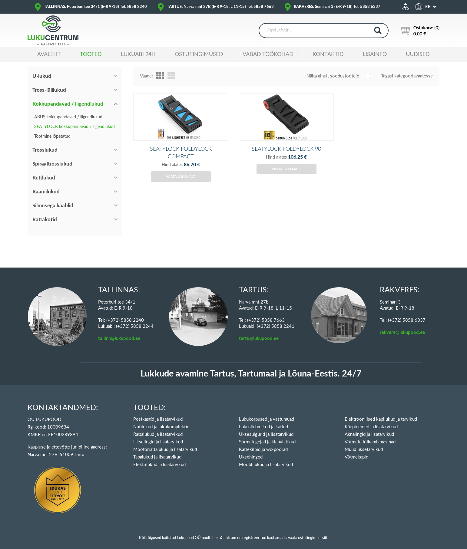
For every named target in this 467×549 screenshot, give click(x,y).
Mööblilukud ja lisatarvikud (266, 458)
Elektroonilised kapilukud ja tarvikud (381, 412)
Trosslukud (45, 150)
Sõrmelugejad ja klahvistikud (267, 435)
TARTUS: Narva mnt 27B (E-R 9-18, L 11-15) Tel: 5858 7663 (220, 7)
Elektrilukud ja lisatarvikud (159, 458)
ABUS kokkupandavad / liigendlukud (68, 117)
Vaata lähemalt (180, 186)
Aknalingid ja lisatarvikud (369, 428)
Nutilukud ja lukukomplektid (161, 420)
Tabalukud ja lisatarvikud (157, 450)
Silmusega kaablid (52, 205)
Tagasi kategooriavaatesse (407, 76)
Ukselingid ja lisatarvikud (158, 435)
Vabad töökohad (268, 54)
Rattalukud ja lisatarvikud (158, 428)
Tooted (91, 54)
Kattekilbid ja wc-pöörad (263, 443)
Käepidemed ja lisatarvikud (371, 420)
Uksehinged (251, 450)
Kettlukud (43, 177)
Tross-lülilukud (49, 90)
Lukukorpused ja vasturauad (266, 412)
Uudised (418, 54)
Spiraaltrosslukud (52, 163)
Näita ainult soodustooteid (332, 76)
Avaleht (49, 54)
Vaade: (146, 76)
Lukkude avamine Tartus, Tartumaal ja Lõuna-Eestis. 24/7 (251, 367)
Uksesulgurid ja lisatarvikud (266, 428)
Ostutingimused (199, 54)
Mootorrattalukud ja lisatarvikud (165, 443)
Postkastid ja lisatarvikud (158, 412)
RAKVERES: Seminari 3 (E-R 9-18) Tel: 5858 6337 (337, 7)
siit (324, 531)
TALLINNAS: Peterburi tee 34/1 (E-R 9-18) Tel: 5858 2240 (95, 7)
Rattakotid (44, 219)
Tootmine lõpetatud (52, 136)
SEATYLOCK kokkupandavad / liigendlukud (74, 127)
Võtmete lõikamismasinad (370, 435)
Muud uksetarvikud (364, 443)
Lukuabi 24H (138, 54)
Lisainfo (375, 54)
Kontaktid (328, 54)
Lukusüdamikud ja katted (263, 420)
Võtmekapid (356, 450)
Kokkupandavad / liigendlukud (67, 104)
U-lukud (41, 76)
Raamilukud (46, 191)
